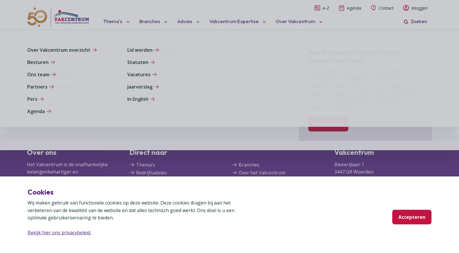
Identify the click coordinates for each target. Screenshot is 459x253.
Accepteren (411, 217)
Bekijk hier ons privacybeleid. (59, 232)
